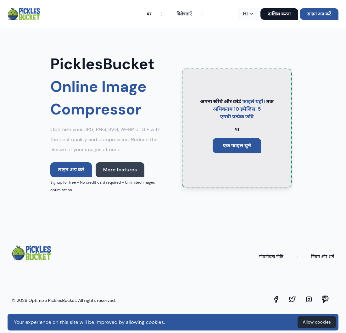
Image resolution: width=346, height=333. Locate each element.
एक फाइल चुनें (237, 145)
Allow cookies (317, 322)
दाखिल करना (279, 14)
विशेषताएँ (184, 14)
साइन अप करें (319, 14)
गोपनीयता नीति (271, 256)
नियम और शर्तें (322, 256)
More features (120, 169)
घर (149, 14)
